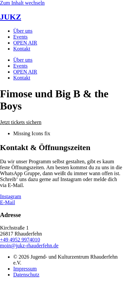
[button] (20, 122)
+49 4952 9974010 (20, 239)
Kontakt (21, 48)
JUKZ (10, 17)
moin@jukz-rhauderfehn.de (29, 245)
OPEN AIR (25, 43)
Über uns (22, 31)
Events (20, 37)
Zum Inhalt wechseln (22, 3)
